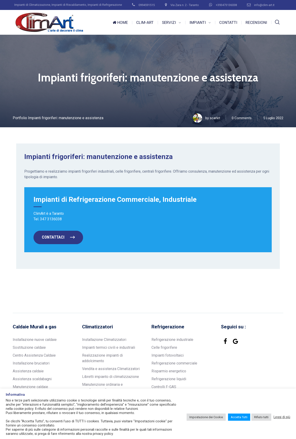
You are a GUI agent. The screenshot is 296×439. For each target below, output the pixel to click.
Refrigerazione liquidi (168, 379)
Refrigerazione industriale (172, 339)
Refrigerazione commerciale (174, 363)
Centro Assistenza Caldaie (34, 355)
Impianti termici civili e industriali (108, 347)
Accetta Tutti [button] (239, 417)
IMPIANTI (197, 22)
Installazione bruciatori (31, 363)
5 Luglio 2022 (273, 118)
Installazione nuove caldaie (35, 339)
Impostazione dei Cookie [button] (206, 417)
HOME (120, 22)
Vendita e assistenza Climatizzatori (111, 369)
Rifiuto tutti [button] (261, 417)
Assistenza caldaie (28, 371)
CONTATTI (228, 22)
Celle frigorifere (164, 347)
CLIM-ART (145, 22)
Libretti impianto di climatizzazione (110, 376)
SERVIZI (169, 22)
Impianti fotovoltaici (167, 355)
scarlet (215, 118)
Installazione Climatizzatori (104, 339)
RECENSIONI (256, 22)
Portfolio (20, 118)
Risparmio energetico (168, 371)
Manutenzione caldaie (30, 387)
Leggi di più (282, 417)
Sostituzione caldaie (29, 347)
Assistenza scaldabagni (32, 379)
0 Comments (242, 118)
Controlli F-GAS (163, 387)
